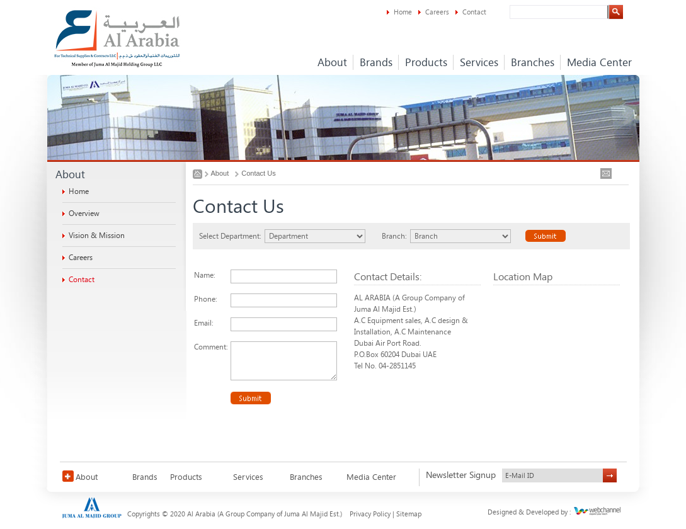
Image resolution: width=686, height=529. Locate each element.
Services (479, 62)
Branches (532, 62)
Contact (474, 12)
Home (403, 12)
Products (426, 62)
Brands (376, 62)
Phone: (205, 299)
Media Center (599, 62)
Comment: (211, 347)
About (332, 62)
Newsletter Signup (461, 475)
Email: (204, 323)
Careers (437, 12)
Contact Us (258, 173)
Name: (204, 275)
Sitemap (408, 514)
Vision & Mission (97, 235)
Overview (84, 213)
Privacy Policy (370, 514)
